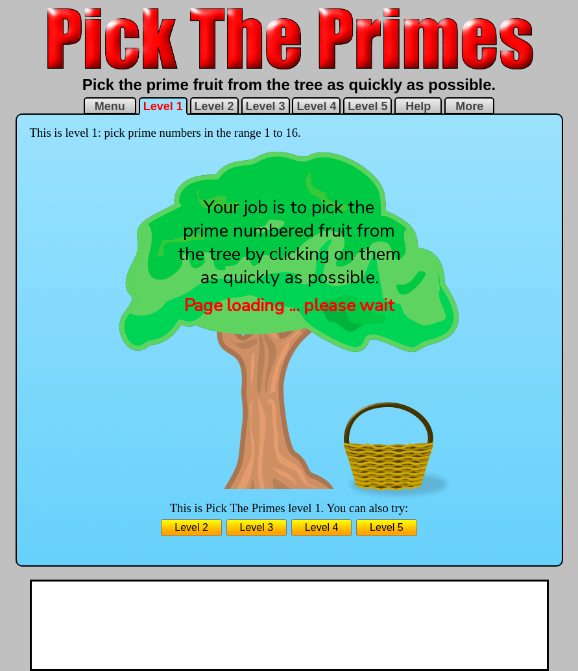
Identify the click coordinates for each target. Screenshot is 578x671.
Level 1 (163, 106)
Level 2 (214, 106)
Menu (110, 106)
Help (418, 106)
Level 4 (316, 106)
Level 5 (367, 106)
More (469, 106)
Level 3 (265, 106)
